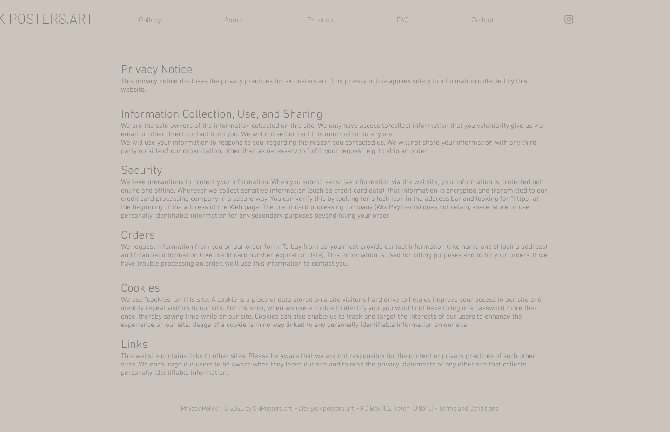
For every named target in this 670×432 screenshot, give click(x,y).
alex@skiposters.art (326, 408)
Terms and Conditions (469, 408)
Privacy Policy (202, 408)
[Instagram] (569, 19)
